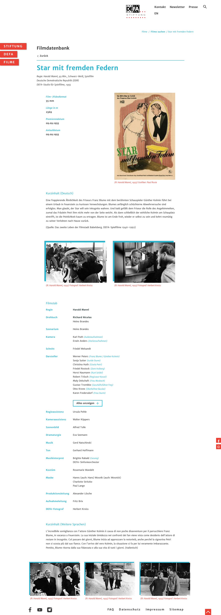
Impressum (155, 609)
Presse (193, 7)
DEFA (9, 54)
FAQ (110, 609)
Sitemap (176, 609)
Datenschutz (130, 609)
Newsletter (177, 7)
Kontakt (160, 7)
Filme (9, 62)
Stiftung (13, 46)
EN (156, 13)
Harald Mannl (81, 309)
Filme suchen (158, 31)
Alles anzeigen (85, 403)
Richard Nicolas (82, 317)
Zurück (42, 55)
